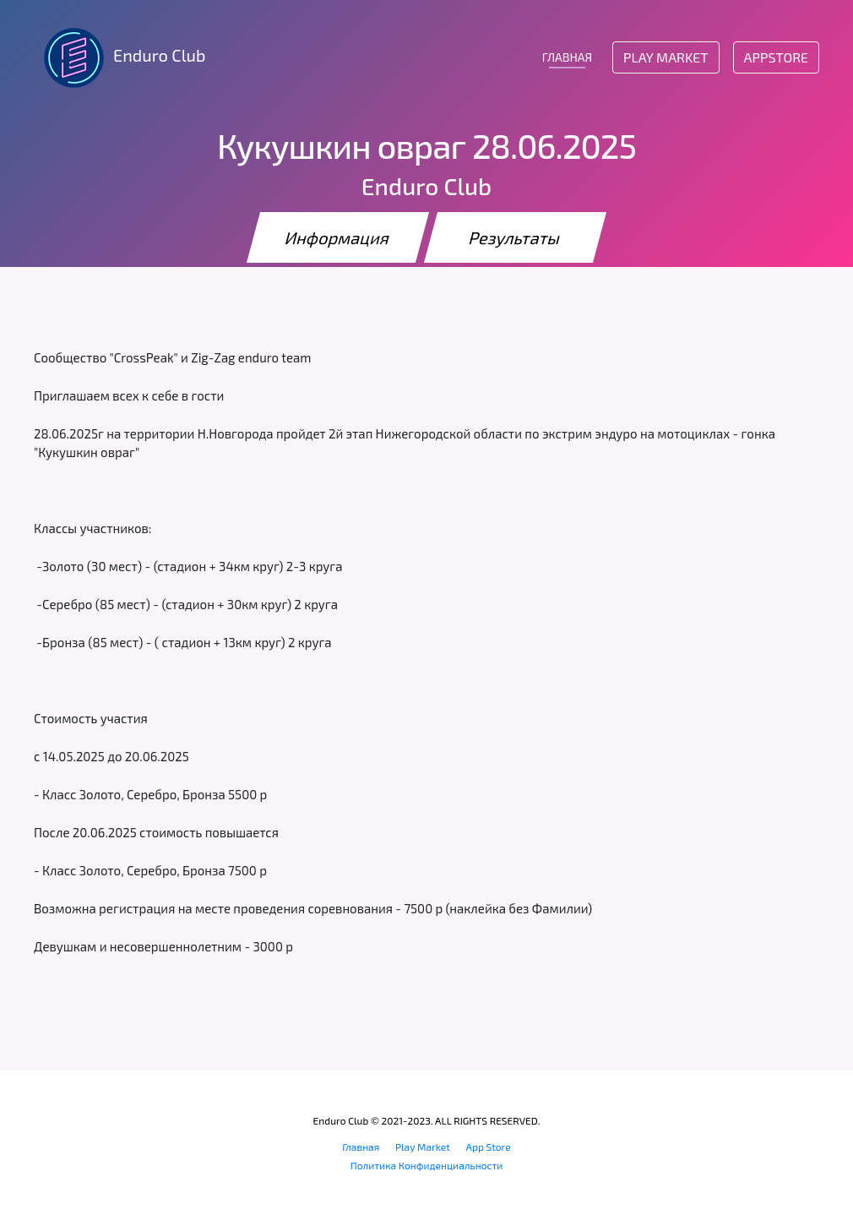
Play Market (665, 57)
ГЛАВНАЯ (567, 57)
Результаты (515, 237)
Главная (360, 1146)
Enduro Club (119, 57)
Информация (338, 237)
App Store (488, 1146)
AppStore (776, 57)
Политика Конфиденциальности (426, 1165)
